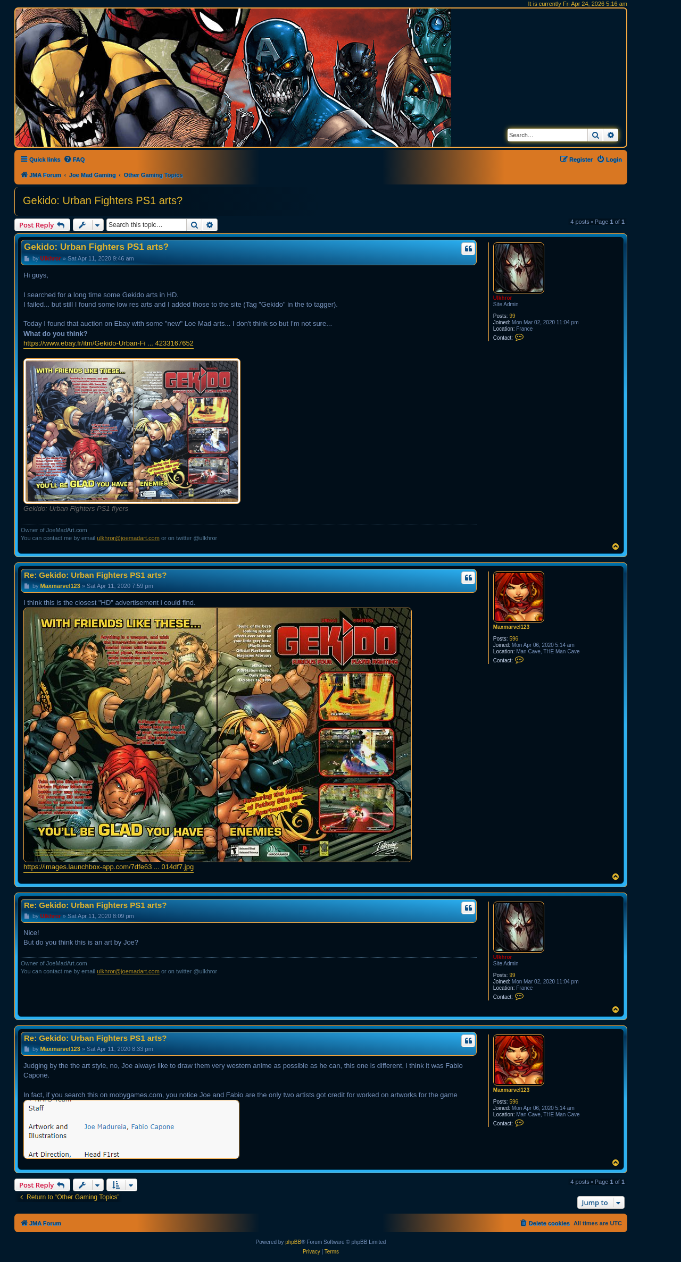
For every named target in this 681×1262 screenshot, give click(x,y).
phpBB (293, 1242)
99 (512, 316)
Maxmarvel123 (511, 627)
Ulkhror (502, 298)
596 (513, 639)
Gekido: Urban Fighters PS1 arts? (102, 200)
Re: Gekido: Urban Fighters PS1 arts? (95, 574)
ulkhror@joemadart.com (128, 538)
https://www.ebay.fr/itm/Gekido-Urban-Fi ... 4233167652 (108, 343)
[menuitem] (74, 159)
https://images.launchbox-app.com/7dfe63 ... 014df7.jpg (108, 867)
